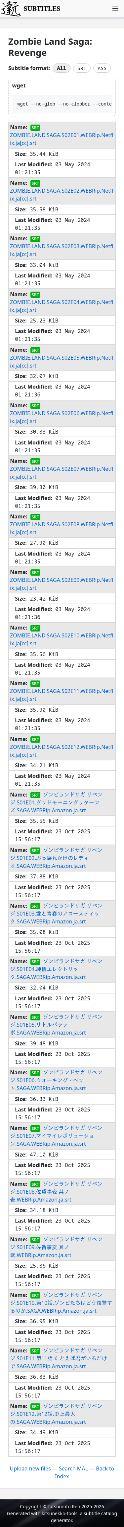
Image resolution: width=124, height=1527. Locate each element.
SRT (81, 68)
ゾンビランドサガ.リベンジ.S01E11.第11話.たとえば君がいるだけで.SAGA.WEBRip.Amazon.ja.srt (58, 1358)
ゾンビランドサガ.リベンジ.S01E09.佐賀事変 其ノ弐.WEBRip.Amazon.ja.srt (56, 1246)
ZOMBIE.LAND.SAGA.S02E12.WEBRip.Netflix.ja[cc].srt (61, 750)
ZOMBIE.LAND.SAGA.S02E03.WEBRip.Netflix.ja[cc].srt (61, 250)
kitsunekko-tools (59, 1513)
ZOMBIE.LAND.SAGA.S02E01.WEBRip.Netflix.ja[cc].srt (61, 139)
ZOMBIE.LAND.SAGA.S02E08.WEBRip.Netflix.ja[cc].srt (61, 528)
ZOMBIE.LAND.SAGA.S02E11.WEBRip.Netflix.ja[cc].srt (61, 695)
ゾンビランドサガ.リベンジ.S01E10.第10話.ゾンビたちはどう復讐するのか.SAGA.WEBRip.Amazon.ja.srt (61, 1302)
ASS (102, 68)
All (61, 68)
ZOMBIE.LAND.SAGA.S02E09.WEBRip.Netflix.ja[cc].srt (61, 583)
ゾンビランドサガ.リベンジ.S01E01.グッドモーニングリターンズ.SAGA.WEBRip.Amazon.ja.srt (56, 802)
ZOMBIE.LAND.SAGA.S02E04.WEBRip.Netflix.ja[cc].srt (61, 305)
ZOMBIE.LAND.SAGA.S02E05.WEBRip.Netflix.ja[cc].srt (61, 361)
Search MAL (73, 1468)
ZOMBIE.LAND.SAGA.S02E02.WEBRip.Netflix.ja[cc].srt (61, 194)
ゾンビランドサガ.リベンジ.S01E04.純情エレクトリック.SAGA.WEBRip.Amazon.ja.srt (56, 969)
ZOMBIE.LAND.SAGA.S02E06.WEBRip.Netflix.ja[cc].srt (61, 417)
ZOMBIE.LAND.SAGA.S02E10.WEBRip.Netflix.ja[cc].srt (61, 639)
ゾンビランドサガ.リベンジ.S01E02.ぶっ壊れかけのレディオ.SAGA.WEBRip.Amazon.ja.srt (56, 858)
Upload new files (30, 1468)
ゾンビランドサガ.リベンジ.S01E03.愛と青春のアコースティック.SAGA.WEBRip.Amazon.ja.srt (56, 913)
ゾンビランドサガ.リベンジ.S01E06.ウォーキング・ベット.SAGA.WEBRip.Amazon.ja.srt (56, 1080)
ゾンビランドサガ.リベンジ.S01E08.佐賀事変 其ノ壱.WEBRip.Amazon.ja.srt (56, 1191)
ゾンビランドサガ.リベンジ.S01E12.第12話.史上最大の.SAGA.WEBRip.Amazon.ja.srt (56, 1413)
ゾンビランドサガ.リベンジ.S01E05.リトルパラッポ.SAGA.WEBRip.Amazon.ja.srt (56, 1024)
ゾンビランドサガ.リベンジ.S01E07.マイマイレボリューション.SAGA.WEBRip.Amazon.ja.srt (56, 1135)
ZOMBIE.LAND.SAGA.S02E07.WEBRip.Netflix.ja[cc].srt (61, 472)
